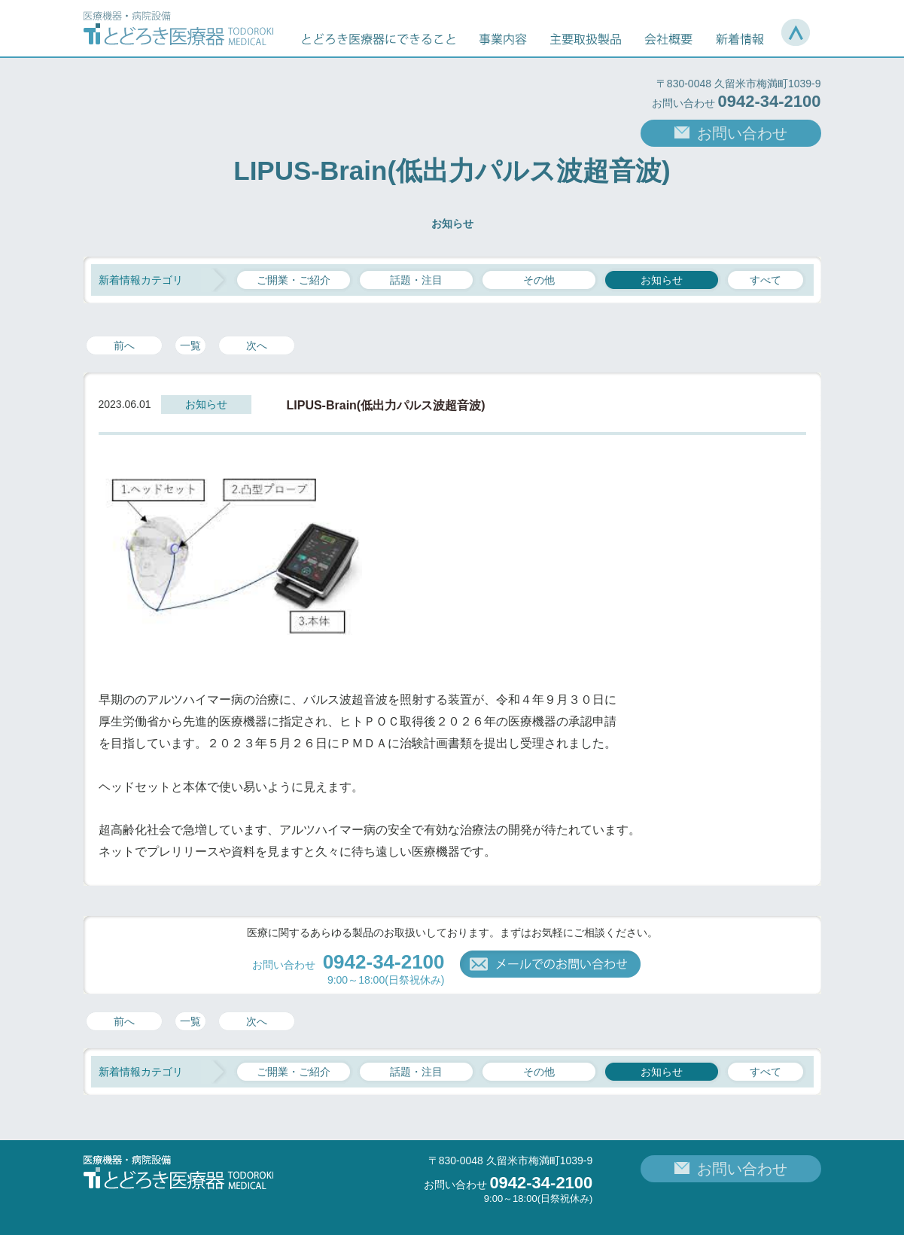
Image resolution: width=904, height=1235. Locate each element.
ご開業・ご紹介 (293, 280)
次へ (256, 345)
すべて (765, 280)
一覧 (190, 345)
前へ (124, 345)
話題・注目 (416, 280)
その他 (539, 280)
